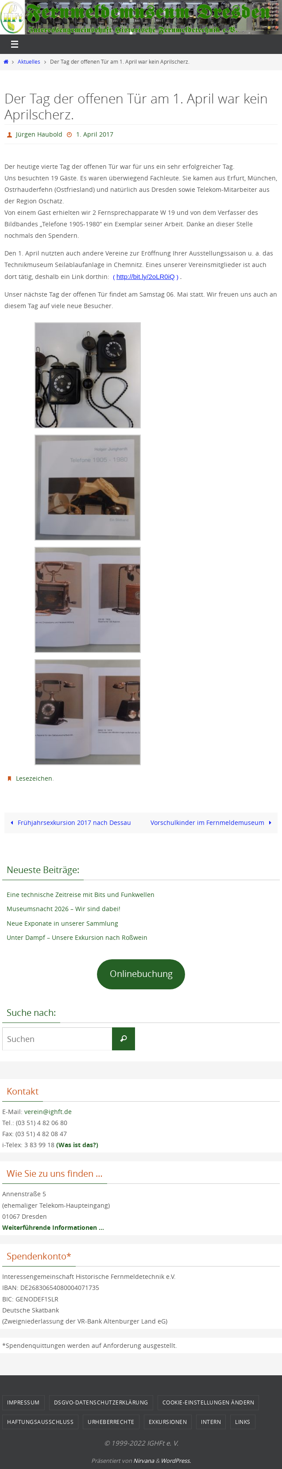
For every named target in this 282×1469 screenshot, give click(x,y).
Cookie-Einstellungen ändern (208, 1402)
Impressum (23, 1402)
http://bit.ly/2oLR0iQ (145, 276)
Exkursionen (168, 1421)
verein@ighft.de (48, 1111)
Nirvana (143, 1461)
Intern (211, 1421)
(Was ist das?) (77, 1145)
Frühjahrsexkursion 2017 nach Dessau (69, 822)
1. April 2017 (94, 134)
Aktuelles (29, 61)
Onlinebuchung (141, 974)
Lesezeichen (34, 778)
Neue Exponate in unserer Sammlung (62, 923)
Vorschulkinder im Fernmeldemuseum (213, 822)
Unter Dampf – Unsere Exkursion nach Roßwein (77, 937)
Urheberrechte (111, 1421)
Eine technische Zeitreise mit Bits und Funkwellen (81, 894)
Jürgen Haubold (39, 134)
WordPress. (176, 1461)
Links (243, 1421)
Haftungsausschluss (40, 1421)
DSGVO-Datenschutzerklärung (101, 1402)
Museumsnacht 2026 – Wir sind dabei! (63, 908)
